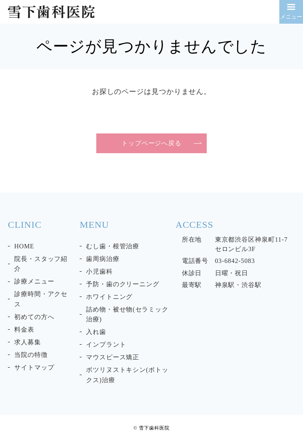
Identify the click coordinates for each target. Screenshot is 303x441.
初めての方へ (34, 316)
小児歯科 (99, 271)
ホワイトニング (109, 296)
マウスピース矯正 (112, 357)
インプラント (106, 344)
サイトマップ (34, 367)
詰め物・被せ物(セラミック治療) (127, 314)
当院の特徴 (31, 354)
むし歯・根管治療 (112, 246)
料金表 (24, 329)
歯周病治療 (103, 258)
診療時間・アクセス (40, 299)
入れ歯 (96, 331)
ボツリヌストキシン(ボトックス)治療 (127, 374)
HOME (24, 246)
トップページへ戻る (151, 143)
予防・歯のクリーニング (122, 284)
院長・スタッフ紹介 (40, 263)
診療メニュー (34, 281)
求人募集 (27, 342)
